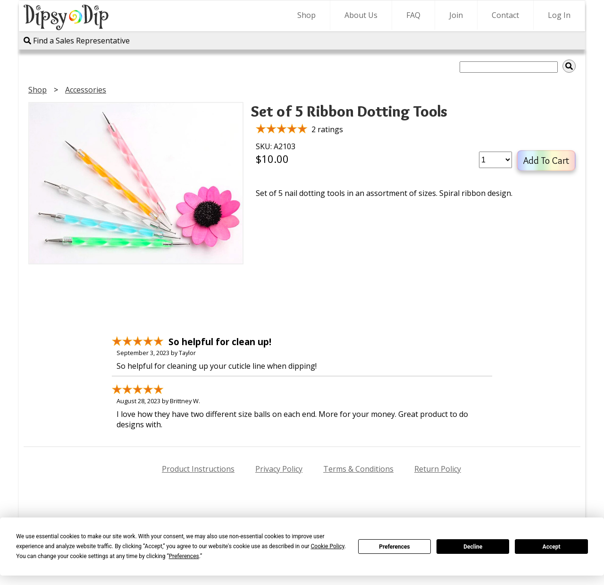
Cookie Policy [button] (327, 546)
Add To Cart (546, 160)
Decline (472, 546)
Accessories (85, 90)
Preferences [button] (184, 556)
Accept (552, 546)
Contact (505, 15)
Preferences (394, 546)
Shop (306, 15)
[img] (569, 66)
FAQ (413, 15)
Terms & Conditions (358, 469)
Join (456, 15)
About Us (361, 15)
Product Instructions (198, 469)
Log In (559, 15)
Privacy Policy (278, 469)
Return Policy (437, 469)
